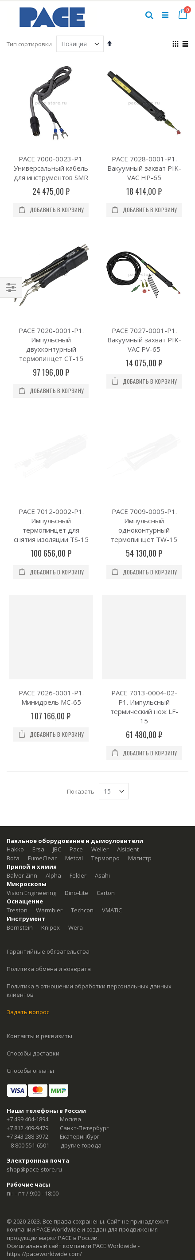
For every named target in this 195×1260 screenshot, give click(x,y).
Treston (17, 848)
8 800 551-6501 (30, 1083)
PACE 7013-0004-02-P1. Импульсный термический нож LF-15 (144, 644)
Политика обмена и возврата (49, 907)
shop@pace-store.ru (34, 1107)
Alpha (53, 813)
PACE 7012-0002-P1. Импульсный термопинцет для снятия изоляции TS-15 (51, 463)
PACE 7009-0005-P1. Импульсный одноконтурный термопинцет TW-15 (144, 463)
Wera (75, 865)
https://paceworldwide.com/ (44, 1192)
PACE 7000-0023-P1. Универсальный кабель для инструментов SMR (51, 168)
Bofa (13, 796)
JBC (57, 787)
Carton (106, 831)
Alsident (128, 787)
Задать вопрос (28, 950)
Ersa (38, 787)
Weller (100, 787)
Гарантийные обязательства (48, 889)
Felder (78, 813)
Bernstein (20, 865)
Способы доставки (33, 991)
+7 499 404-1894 (27, 1057)
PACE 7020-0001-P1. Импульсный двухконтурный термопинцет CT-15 (51, 344)
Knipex (50, 865)
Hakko (15, 787)
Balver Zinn (22, 813)
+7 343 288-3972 (27, 1074)
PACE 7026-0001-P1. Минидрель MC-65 (51, 635)
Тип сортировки (29, 44)
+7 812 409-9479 (27, 1066)
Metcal (74, 796)
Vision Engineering (31, 831)
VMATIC (112, 848)
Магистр (140, 796)
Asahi (102, 813)
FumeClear (42, 796)
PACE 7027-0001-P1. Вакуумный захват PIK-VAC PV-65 (144, 339)
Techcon (82, 848)
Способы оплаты (30, 1008)
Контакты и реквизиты (39, 974)
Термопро (105, 796)
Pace (76, 787)
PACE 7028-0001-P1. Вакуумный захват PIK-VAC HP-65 (144, 168)
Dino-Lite (76, 831)
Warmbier (49, 848)
